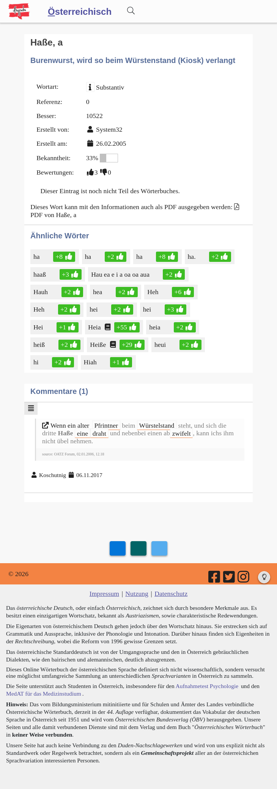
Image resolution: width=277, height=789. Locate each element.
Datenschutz (170, 593)
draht (99, 433)
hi (36, 362)
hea (98, 292)
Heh (153, 292)
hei (94, 309)
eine (82, 433)
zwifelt (181, 433)
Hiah (91, 362)
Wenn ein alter (66, 425)
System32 (109, 129)
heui (160, 344)
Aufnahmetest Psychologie (207, 686)
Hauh (41, 292)
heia (155, 327)
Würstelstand (157, 425)
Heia (95, 327)
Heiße (98, 344)
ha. (192, 256)
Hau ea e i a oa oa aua (121, 274)
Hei (38, 327)
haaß (40, 274)
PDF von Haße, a (53, 215)
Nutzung (136, 593)
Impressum (104, 593)
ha (37, 256)
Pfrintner (106, 425)
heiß (39, 344)
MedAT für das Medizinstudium (43, 693)
